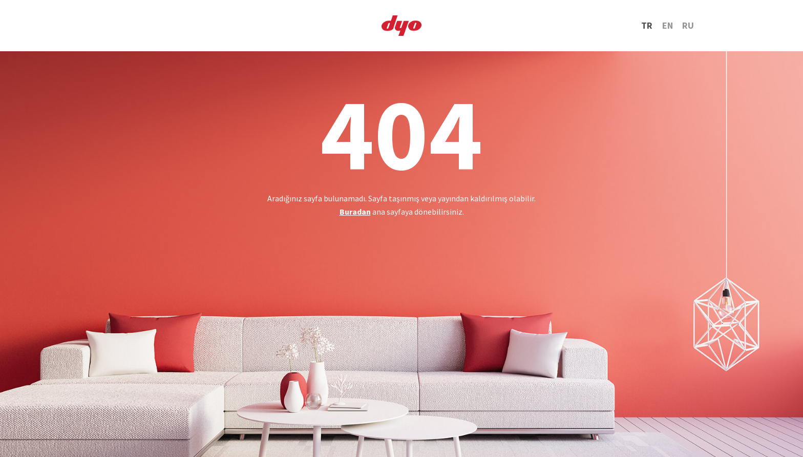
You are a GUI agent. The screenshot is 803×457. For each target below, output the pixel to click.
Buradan (355, 211)
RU (688, 25)
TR (646, 25)
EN (667, 25)
